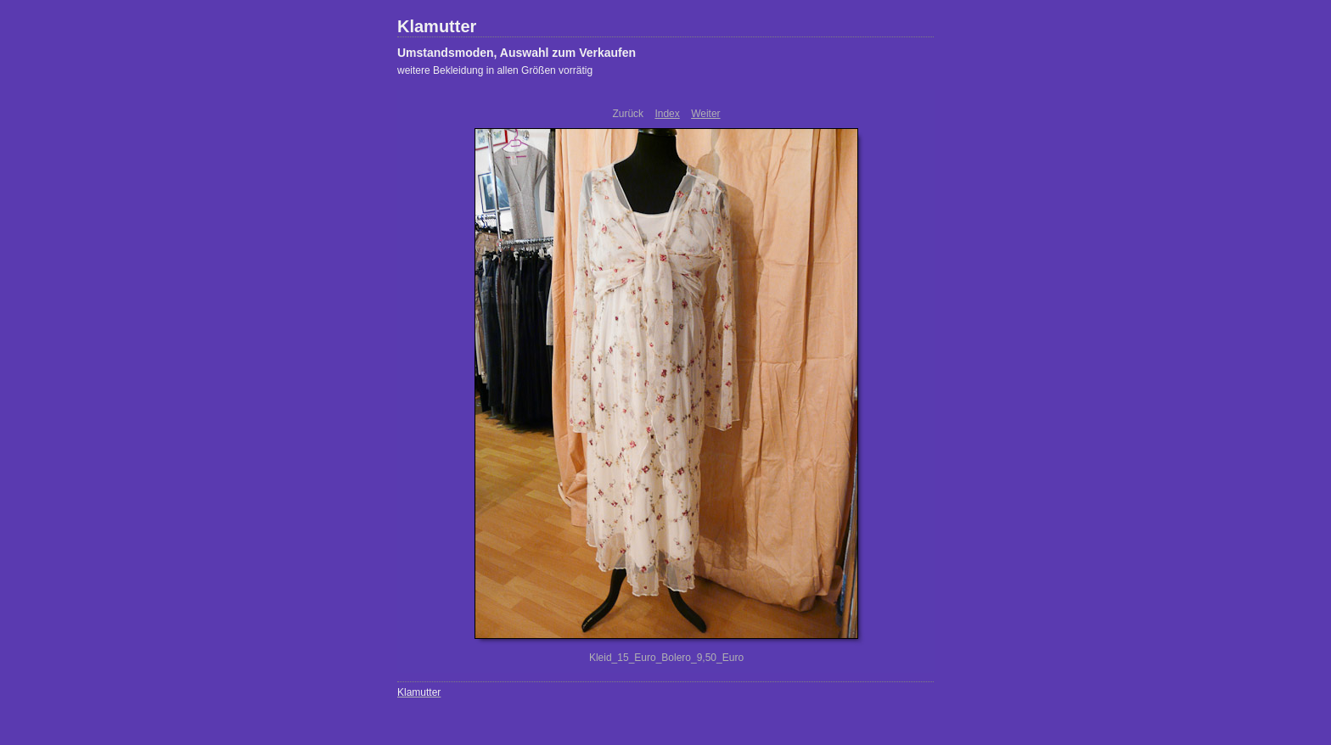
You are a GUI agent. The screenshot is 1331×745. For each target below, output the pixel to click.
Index (666, 114)
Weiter (705, 114)
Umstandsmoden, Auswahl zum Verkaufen (516, 52)
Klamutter (436, 26)
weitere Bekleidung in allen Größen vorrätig (494, 70)
